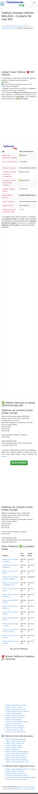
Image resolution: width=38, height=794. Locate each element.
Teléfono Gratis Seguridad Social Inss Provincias (21, 769)
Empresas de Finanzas (9, 28)
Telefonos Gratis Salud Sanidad (15, 732)
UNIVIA (21, 209)
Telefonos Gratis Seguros (13, 719)
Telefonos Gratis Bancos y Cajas (16, 705)
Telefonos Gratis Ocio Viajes (14, 730)
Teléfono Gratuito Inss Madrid (15, 771)
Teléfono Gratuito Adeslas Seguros (16, 760)
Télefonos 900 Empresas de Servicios (16, 26)
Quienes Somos (22, 787)
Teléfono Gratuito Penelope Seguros (17, 751)
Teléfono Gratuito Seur (13, 749)
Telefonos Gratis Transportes (15, 725)
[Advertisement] (19, 49)
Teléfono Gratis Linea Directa (15, 743)
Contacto (32, 789)
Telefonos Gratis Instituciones (15, 717)
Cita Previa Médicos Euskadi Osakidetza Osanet (21, 777)
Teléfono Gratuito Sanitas (13, 745)
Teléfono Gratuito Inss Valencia (15, 773)
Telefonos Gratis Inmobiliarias (15, 728)
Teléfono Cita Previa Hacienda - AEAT (17, 762)
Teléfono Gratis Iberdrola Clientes (16, 757)
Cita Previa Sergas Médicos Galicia (17, 775)
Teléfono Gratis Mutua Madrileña (16, 739)
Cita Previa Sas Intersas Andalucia (16, 779)
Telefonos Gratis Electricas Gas (15, 709)
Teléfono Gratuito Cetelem (14, 747)
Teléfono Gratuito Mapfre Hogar (15, 741)
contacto (4, 456)
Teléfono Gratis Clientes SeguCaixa (17, 753)
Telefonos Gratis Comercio (14, 707)
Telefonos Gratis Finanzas (14, 713)
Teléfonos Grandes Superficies (15, 715)
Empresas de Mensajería (13, 723)
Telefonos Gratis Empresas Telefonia (17, 711)
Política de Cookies (22, 789)
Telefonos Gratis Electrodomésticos (17, 721)
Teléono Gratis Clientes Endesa (15, 755)
